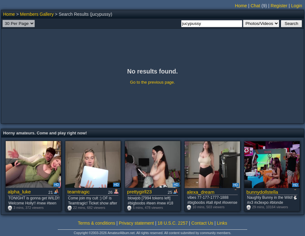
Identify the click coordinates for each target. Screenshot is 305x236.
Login (296, 5)
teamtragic (79, 191)
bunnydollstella (262, 192)
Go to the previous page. (152, 82)
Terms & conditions (96, 223)
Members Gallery (37, 14)
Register (279, 5)
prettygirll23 (139, 191)
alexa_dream (201, 192)
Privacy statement (136, 223)
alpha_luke (19, 191)
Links (222, 223)
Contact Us (202, 223)
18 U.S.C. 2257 (173, 223)
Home (241, 5)
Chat (255, 5)
